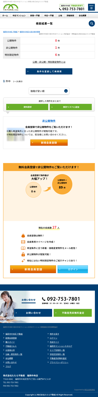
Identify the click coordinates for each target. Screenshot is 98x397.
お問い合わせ (11, 362)
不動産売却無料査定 (58, 358)
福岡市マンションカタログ (61, 346)
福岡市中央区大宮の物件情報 (30, 31)
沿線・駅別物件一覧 (13, 354)
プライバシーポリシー (59, 362)
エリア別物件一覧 (57, 350)
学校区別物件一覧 (57, 354)
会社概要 (9, 358)
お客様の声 (10, 350)
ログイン (53, 338)
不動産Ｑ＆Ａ (11, 346)
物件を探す (54, 333)
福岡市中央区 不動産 (10, 31)
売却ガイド (54, 342)
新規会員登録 (11, 338)
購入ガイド (10, 342)
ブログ (8, 366)
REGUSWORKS (89, 389)
